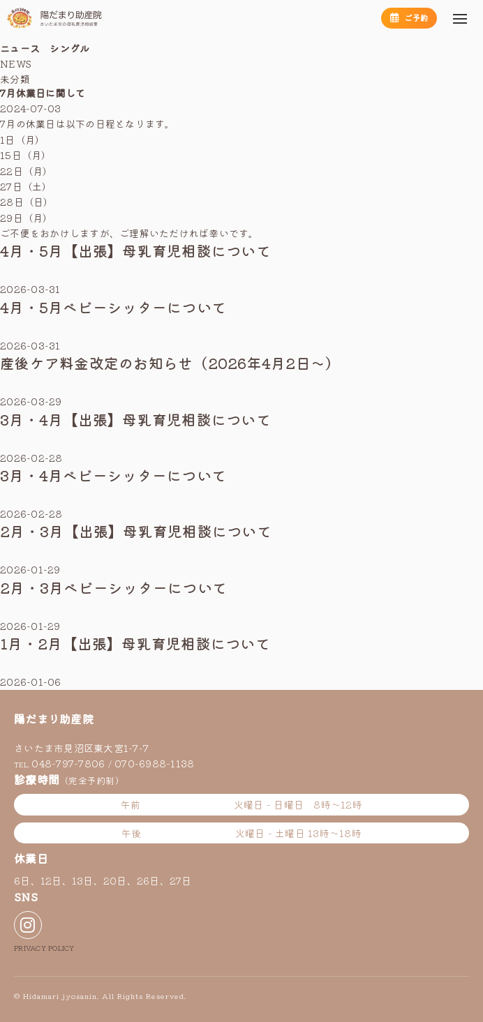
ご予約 (409, 17)
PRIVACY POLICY (44, 947)
